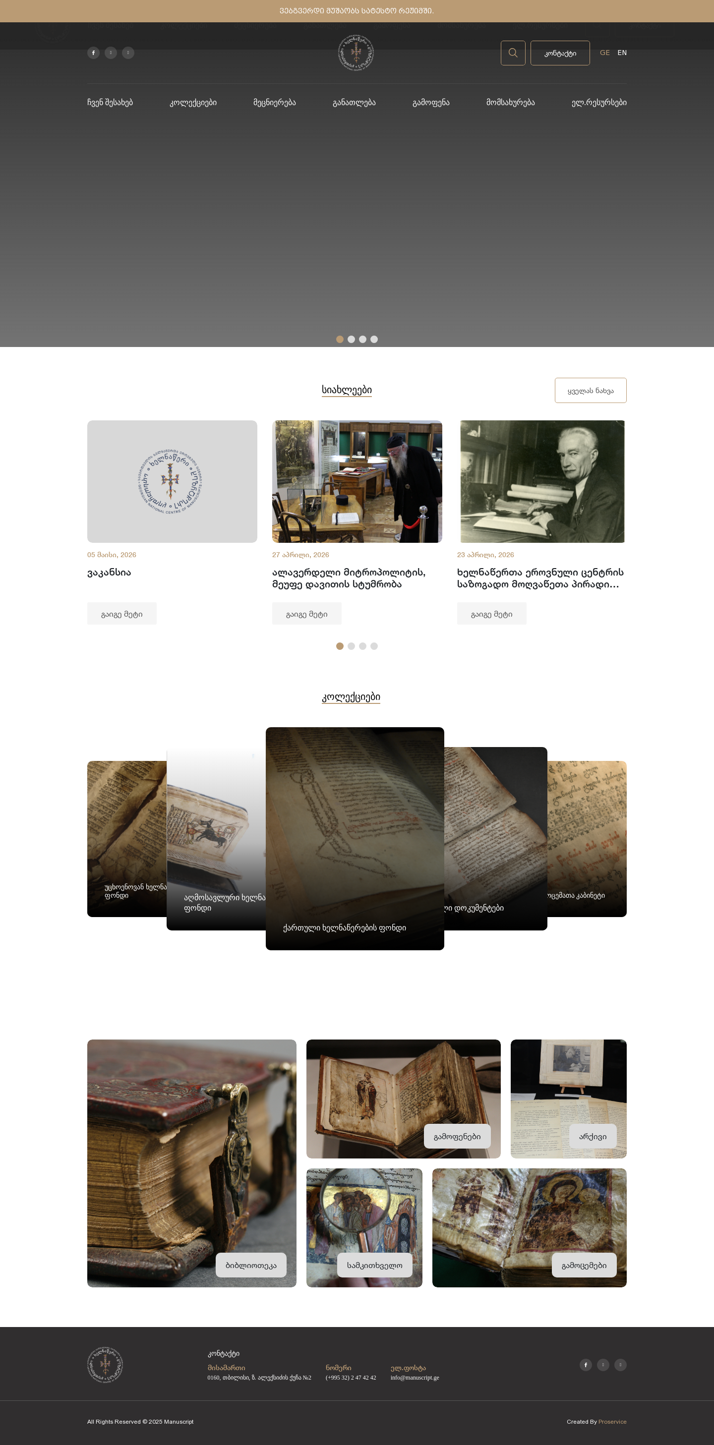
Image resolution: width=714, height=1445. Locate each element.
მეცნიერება (274, 102)
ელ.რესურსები (599, 102)
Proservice (612, 1421)
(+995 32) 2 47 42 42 (351, 1377)
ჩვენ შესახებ (110, 102)
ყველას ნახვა (591, 390)
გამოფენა (431, 102)
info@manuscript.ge (415, 1377)
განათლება (354, 102)
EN (622, 53)
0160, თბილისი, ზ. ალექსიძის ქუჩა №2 (259, 1377)
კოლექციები (193, 102)
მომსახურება (510, 102)
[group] (172, 522)
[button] (340, 339)
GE (605, 53)
